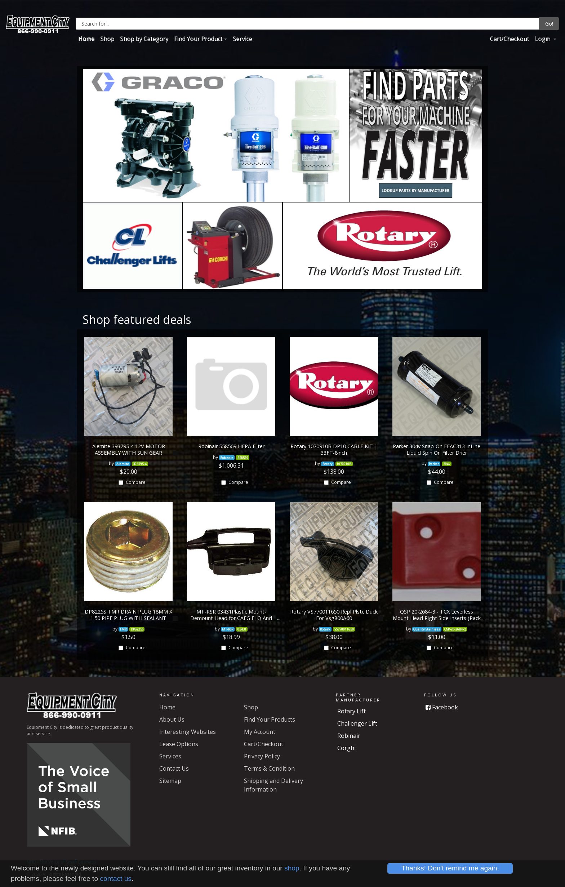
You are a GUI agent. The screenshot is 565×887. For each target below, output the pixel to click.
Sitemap (170, 781)
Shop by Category (144, 39)
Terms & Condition (269, 768)
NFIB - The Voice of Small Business (61, 862)
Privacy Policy (262, 756)
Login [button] (543, 39)
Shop (107, 39)
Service (242, 39)
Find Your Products (269, 719)
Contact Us (174, 768)
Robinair (348, 736)
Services (170, 756)
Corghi (346, 748)
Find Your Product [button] (198, 39)
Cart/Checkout (509, 39)
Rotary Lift (351, 711)
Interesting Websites (187, 732)
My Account (259, 732)
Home (86, 39)
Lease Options (178, 744)
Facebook (442, 707)
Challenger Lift (357, 723)
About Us (171, 719)
